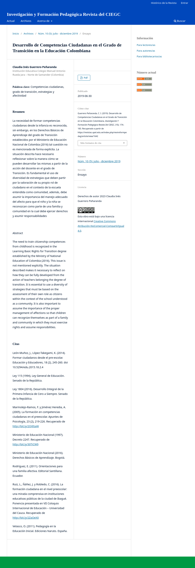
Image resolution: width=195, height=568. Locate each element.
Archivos (26, 21)
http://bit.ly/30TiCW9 (25, 444)
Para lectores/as (146, 45)
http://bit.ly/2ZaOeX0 (26, 517)
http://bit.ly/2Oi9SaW (26, 426)
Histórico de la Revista (164, 3)
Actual (11, 21)
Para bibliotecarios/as (149, 56)
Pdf (85, 77)
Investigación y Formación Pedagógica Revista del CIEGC (64, 14)
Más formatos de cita (90, 143)
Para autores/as (146, 50)
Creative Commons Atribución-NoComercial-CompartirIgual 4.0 (101, 225)
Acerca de (43, 21)
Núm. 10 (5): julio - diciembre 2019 (58, 33)
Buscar (179, 21)
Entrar (184, 3)
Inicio (16, 33)
